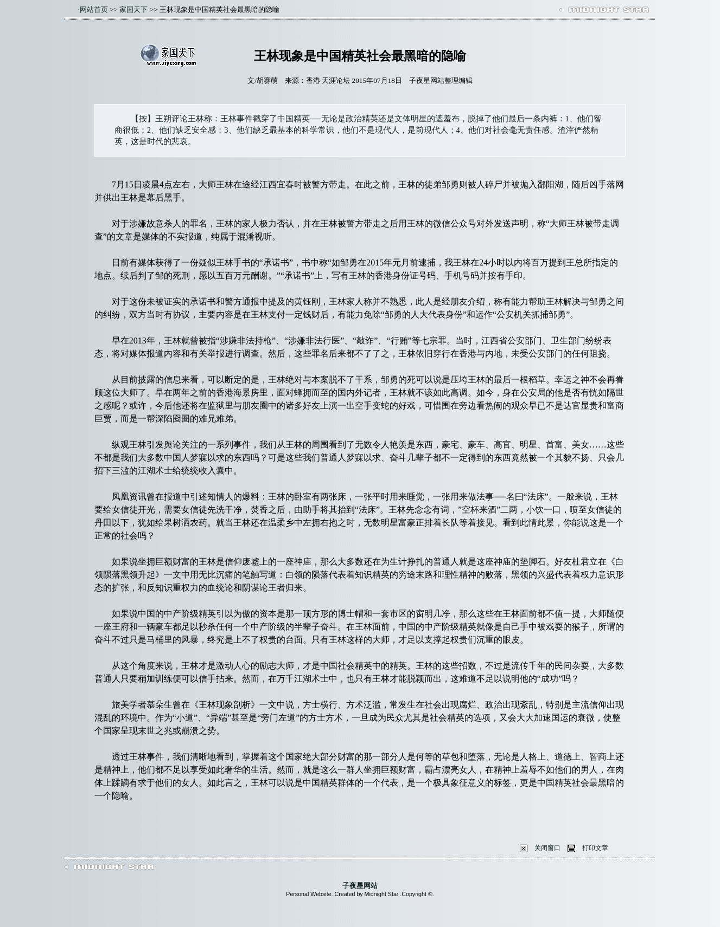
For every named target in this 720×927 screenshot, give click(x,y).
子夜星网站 (360, 885)
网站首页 (94, 9)
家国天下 (133, 9)
